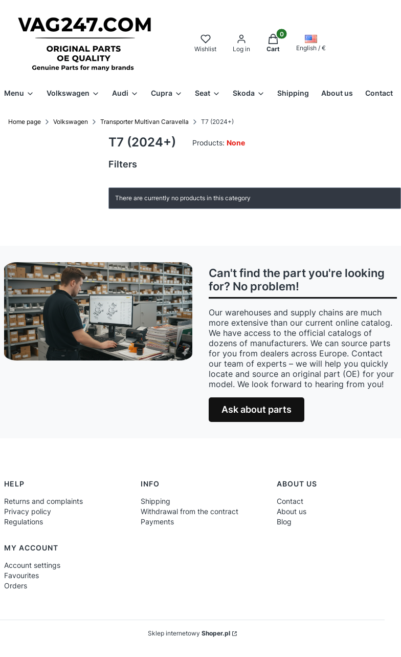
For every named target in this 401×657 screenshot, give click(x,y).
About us (291, 511)
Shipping (155, 501)
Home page (24, 121)
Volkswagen (70, 121)
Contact (290, 501)
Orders (15, 585)
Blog (284, 521)
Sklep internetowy (189, 633)
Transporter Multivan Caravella (144, 121)
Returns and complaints (43, 501)
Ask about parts (256, 409)
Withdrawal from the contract (189, 511)
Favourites (21, 575)
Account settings (32, 565)
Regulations (23, 521)
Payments (157, 521)
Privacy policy (27, 511)
